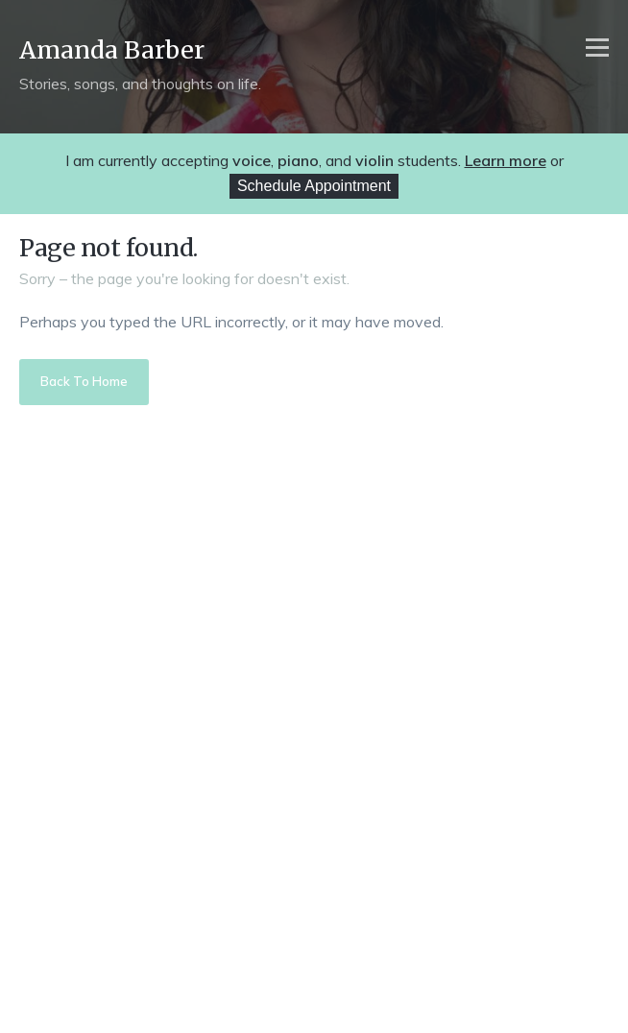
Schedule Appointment (314, 186)
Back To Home (84, 381)
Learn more (505, 160)
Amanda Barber (112, 50)
